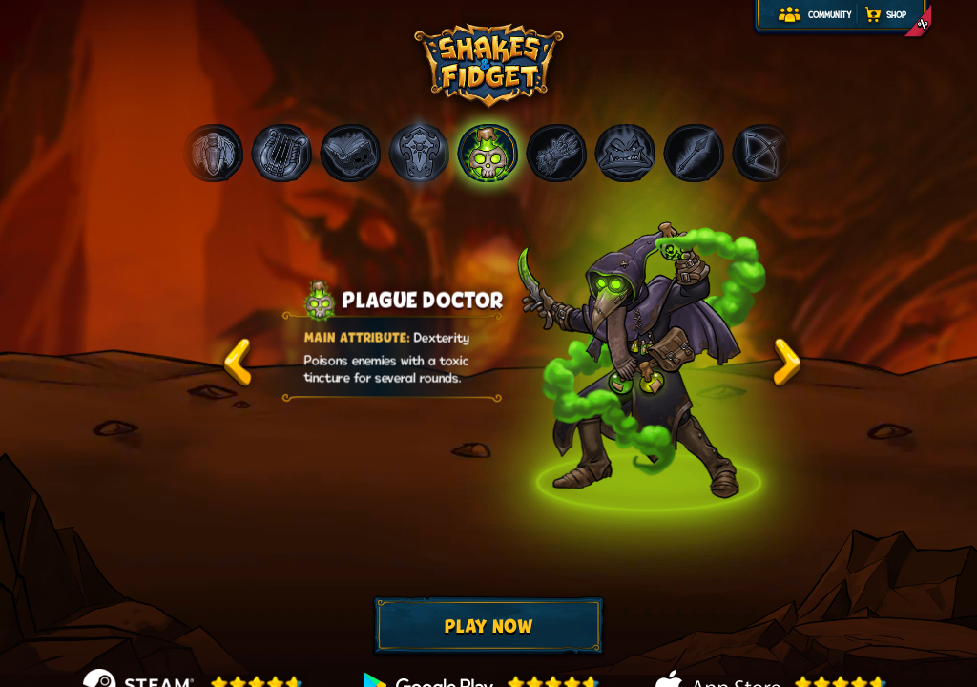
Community (830, 15)
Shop (896, 15)
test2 (787, 362)
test (237, 362)
